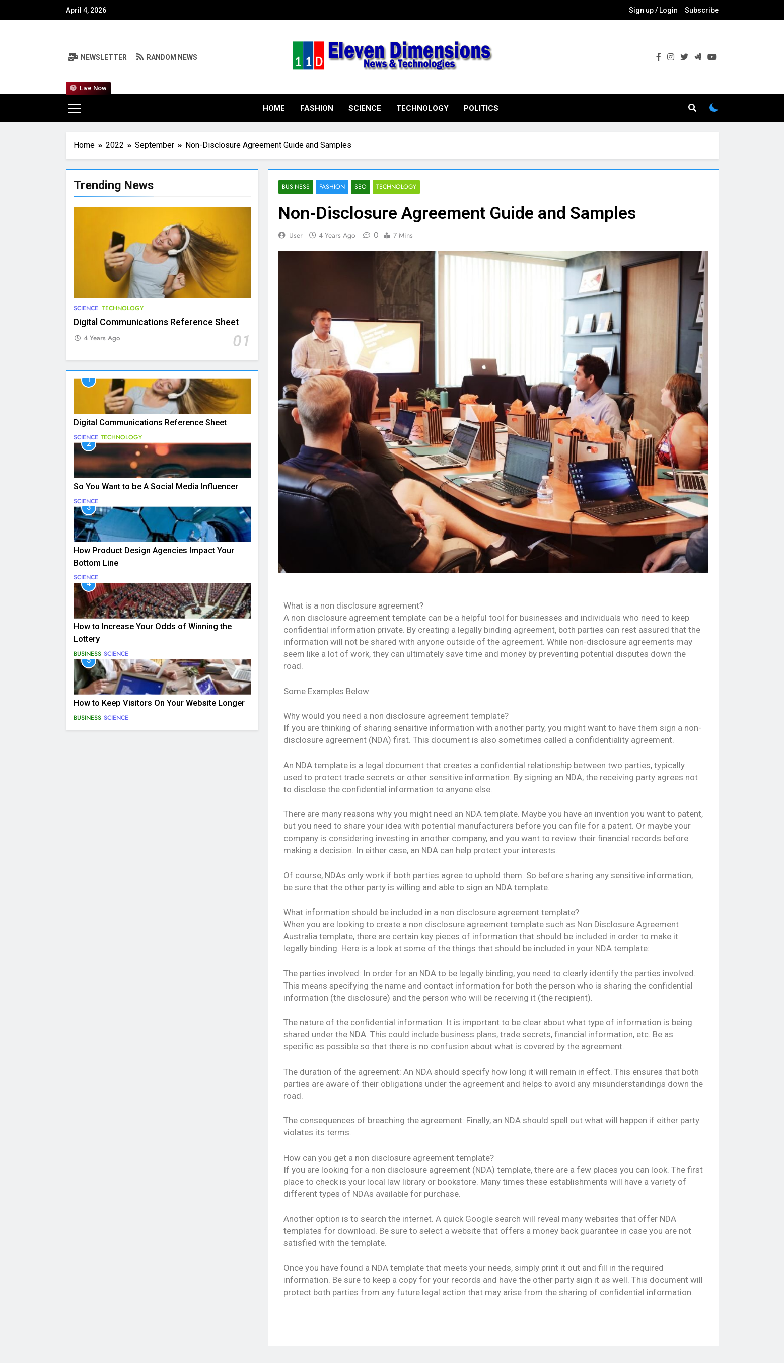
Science (364, 108)
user (296, 235)
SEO (359, 187)
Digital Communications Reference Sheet (156, 322)
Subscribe (702, 10)
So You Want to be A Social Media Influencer (156, 486)
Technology (422, 108)
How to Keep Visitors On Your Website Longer (159, 703)
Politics (481, 108)
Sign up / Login (653, 10)
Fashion (316, 108)
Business (87, 653)
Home (274, 108)
